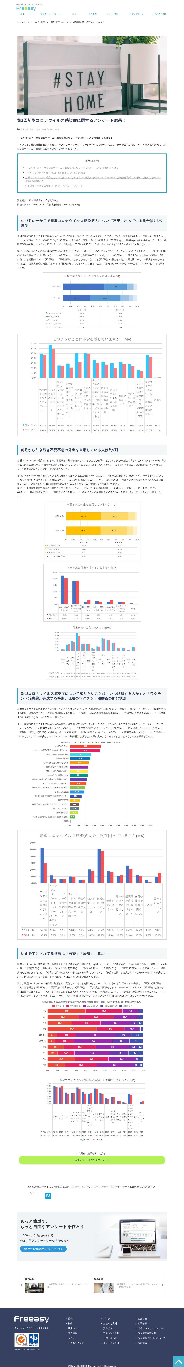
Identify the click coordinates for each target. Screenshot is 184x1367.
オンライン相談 (111, 1344)
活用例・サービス (49, 15)
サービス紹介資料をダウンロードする (45, 1249)
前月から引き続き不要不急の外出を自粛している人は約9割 (55, 173)
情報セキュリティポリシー (151, 1329)
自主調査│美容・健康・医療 (33, 130)
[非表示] (94, 162)
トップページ (23, 23)
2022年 (95, 1187)
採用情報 (142, 1344)
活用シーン (73, 1329)
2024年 (75, 1187)
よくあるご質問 (159, 15)
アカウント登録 (111, 1334)
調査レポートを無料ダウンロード (92, 1161)
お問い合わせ (115, 5)
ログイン (102, 5)
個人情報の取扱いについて (151, 1339)
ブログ (106, 1319)
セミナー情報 (112, 15)
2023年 (85, 1187)
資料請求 (107, 1329)
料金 (74, 15)
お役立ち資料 (110, 1324)
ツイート (34, 1194)
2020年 (114, 1187)
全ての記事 (40, 23)
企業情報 (142, 1324)
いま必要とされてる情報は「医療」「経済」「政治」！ (54, 187)
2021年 (105, 1187)
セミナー (72, 1339)
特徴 (23, 15)
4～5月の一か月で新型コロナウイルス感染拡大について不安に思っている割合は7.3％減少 (71, 168)
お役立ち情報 (134, 15)
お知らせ (142, 1319)
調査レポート (53, 130)
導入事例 (93, 15)
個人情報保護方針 (147, 1334)
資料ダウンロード (134, 5)
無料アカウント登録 (157, 5)
